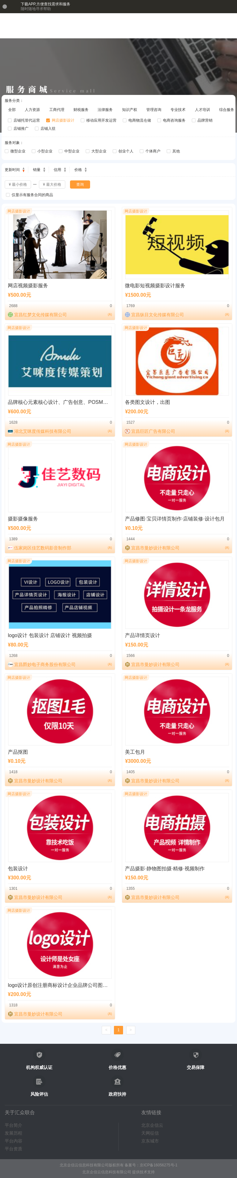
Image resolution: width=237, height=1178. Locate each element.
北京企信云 (152, 1125)
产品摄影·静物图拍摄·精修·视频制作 (164, 868)
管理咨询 (153, 109)
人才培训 (202, 109)
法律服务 (105, 109)
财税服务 (81, 109)
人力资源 (32, 109)
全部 (12, 109)
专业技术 (178, 109)
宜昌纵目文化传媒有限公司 (157, 314)
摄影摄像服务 (23, 518)
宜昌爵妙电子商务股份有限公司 (45, 664)
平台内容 (13, 1140)
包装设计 (18, 868)
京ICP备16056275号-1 (158, 1165)
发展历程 (13, 1133)
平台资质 (13, 1148)
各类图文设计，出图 (147, 402)
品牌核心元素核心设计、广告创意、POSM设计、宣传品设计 (75, 402)
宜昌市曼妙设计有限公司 (155, 547)
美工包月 (135, 752)
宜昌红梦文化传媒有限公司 (40, 314)
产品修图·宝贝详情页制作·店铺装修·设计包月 (174, 518)
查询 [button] (80, 184)
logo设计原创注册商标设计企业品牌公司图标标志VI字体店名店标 (80, 985)
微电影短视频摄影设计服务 (155, 285)
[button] (217, 26)
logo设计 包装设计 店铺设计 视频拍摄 (50, 635)
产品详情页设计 (142, 635)
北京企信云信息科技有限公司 (106, 1172)
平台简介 (13, 1125)
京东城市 (150, 1140)
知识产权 (129, 109)
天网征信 (150, 1133)
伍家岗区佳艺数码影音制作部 (42, 547)
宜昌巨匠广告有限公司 (153, 431)
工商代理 (56, 109)
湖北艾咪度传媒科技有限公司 (42, 431)
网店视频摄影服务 (28, 285)
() (110, 314)
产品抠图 (18, 752)
